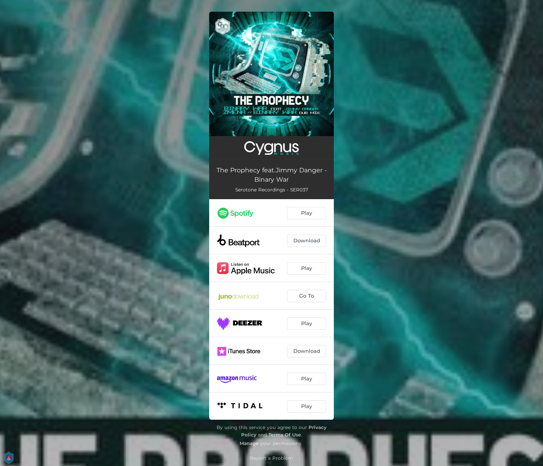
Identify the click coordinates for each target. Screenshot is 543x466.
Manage (249, 443)
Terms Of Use (284, 435)
